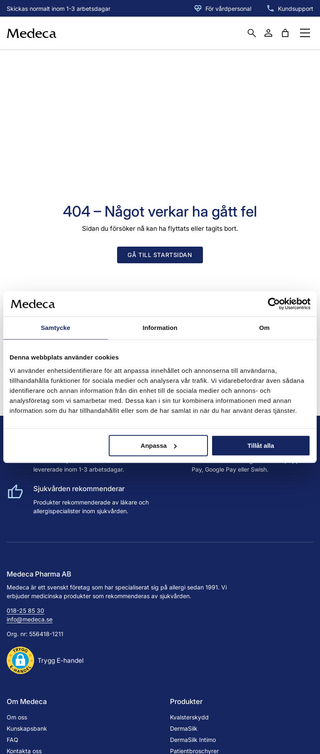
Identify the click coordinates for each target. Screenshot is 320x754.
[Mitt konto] (268, 33)
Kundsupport (295, 8)
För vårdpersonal (228, 8)
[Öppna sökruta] (251, 33)
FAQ (12, 739)
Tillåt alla (261, 445)
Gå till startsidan (160, 254)
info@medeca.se (29, 619)
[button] (45, 660)
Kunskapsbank (27, 728)
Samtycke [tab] (55, 327)
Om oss (17, 717)
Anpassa (159, 445)
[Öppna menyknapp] (305, 33)
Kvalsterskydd (189, 717)
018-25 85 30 (25, 610)
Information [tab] (160, 327)
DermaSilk (184, 728)
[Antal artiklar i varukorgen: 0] (285, 33)
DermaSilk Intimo (193, 739)
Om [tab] (264, 327)
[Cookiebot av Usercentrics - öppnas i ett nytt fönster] (274, 303)
